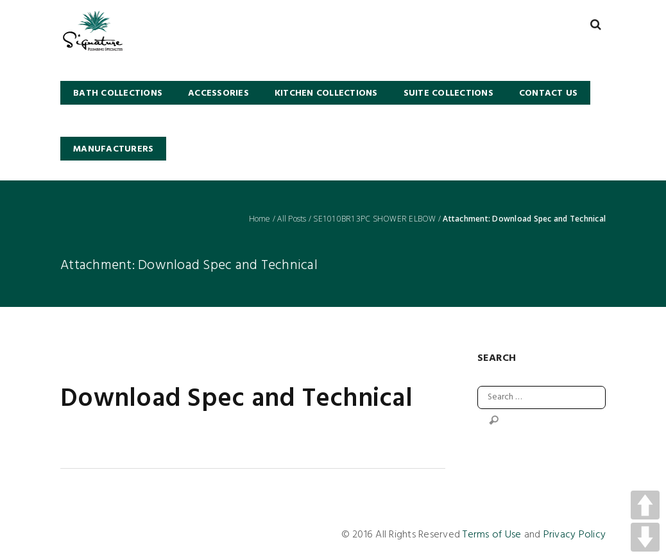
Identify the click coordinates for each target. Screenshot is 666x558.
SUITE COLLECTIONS (448, 93)
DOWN (645, 537)
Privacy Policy (574, 535)
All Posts (291, 219)
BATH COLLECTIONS (117, 93)
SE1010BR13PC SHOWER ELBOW (374, 219)
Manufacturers (113, 149)
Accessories (218, 93)
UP (645, 505)
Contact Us (548, 93)
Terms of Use (492, 535)
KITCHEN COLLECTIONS (326, 93)
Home (260, 219)
